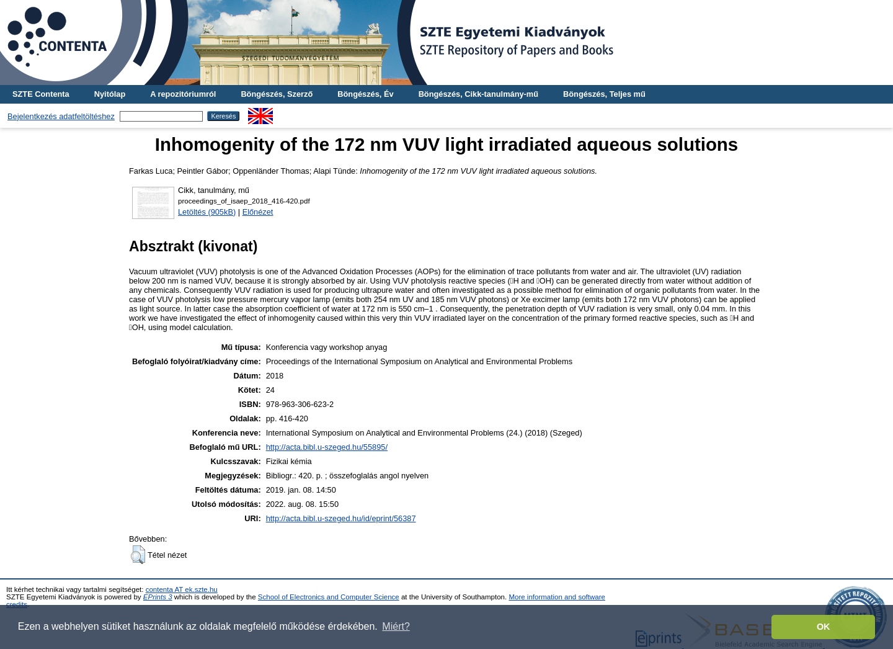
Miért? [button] (395, 626)
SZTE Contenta (40, 94)
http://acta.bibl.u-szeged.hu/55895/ (327, 447)
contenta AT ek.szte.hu (182, 589)
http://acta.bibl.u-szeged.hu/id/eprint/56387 (341, 518)
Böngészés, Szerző (277, 94)
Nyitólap (109, 94)
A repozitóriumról (183, 94)
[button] (138, 554)
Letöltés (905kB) (207, 212)
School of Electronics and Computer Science (328, 597)
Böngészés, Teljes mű (604, 94)
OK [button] (823, 627)
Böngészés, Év (365, 94)
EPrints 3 (157, 597)
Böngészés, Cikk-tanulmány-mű (478, 94)
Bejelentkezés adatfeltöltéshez (61, 116)
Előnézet (257, 212)
